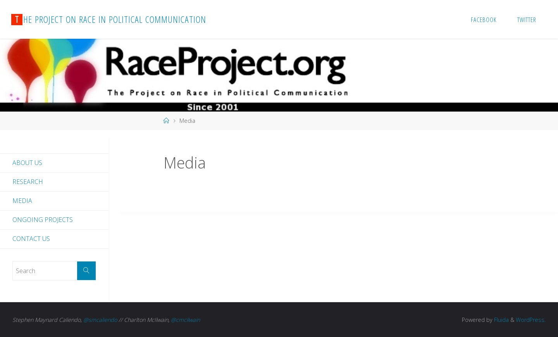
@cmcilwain (185, 319)
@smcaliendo (100, 319)
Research (27, 181)
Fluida (501, 319)
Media (22, 200)
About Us (27, 162)
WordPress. (531, 319)
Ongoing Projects (42, 219)
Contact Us (31, 238)
